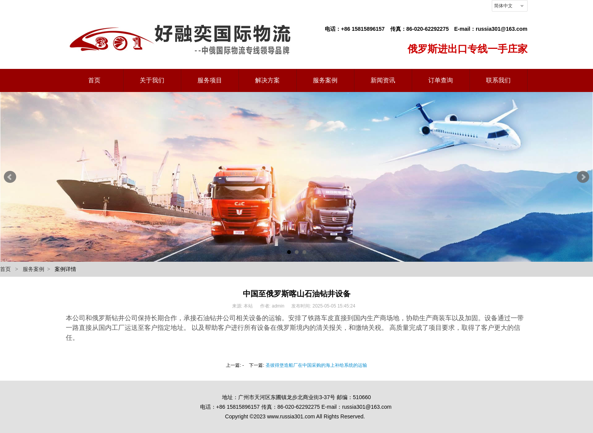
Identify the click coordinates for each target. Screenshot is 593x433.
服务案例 (33, 269)
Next (583, 177)
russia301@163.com (501, 29)
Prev (10, 177)
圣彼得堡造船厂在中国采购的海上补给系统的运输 (316, 365)
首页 (5, 269)
